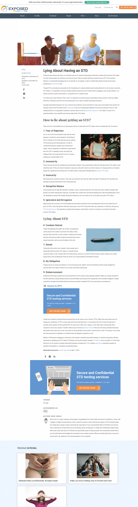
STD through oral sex (49, 209)
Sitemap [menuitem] (82, 501)
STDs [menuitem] (82, 16)
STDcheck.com (108, 7)
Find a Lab (98, 7)
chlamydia (70, 108)
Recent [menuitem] (22, 16)
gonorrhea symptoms (92, 110)
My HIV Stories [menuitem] (113, 16)
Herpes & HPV (54, 286)
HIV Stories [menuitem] (64, 501)
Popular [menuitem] (68, 16)
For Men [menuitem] (37, 16)
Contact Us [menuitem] (74, 501)
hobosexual (55, 84)
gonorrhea (99, 343)
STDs (45, 411)
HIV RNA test (97, 340)
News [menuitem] (96, 16)
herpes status (88, 328)
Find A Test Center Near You (97, 2)
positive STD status (102, 171)
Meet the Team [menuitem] (92, 501)
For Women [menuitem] (52, 16)
